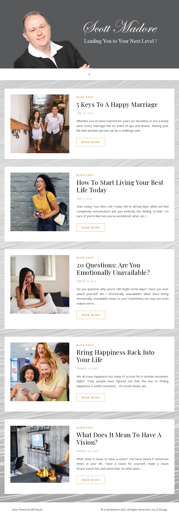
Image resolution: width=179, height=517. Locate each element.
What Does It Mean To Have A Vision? (119, 438)
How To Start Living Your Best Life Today (120, 186)
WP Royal (36, 509)
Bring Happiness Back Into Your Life (116, 356)
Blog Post (85, 97)
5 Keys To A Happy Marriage (117, 104)
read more (91, 142)
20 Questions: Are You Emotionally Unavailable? (113, 268)
